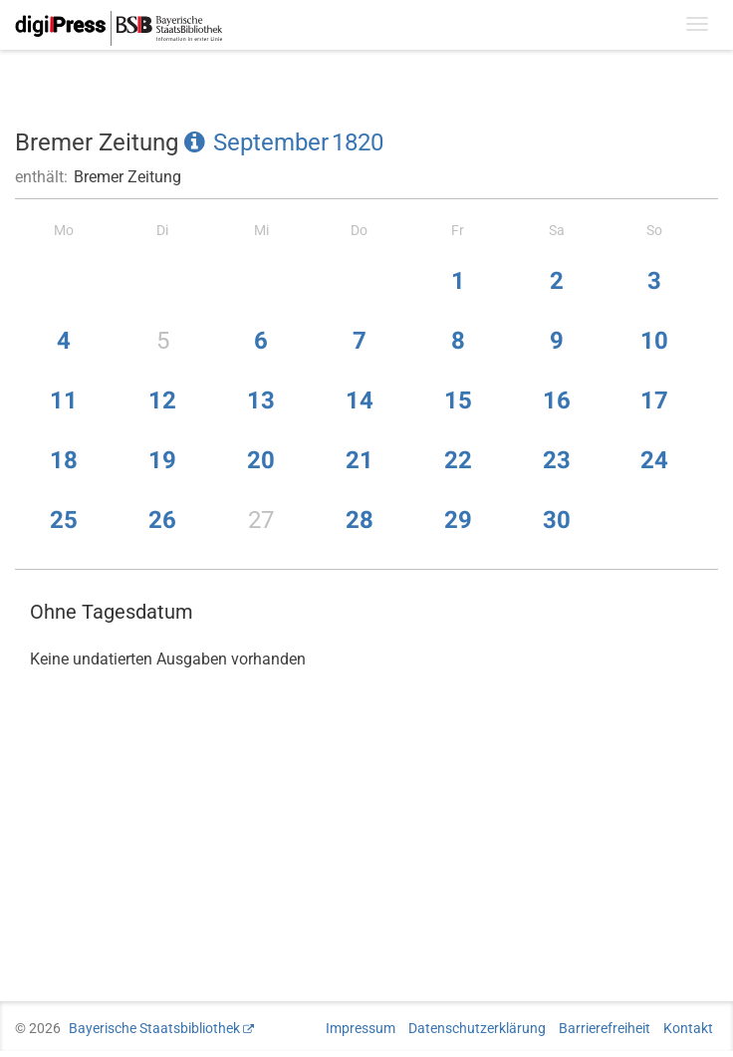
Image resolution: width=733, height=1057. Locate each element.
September (271, 142)
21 (359, 460)
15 (458, 400)
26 (162, 520)
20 (261, 460)
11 (64, 400)
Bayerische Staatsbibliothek (154, 1028)
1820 (357, 142)
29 (458, 520)
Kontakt (688, 1028)
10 (654, 341)
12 (162, 400)
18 (64, 460)
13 (261, 400)
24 (654, 460)
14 (359, 400)
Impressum (360, 1028)
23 (557, 460)
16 (557, 400)
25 (64, 520)
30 (557, 520)
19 (162, 460)
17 (654, 400)
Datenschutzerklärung (477, 1028)
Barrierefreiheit (604, 1028)
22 (458, 460)
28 (359, 520)
